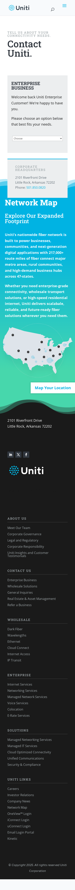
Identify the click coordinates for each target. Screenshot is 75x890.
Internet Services (19, 684)
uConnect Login (18, 826)
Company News (18, 801)
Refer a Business (19, 605)
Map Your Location (53, 387)
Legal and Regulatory (22, 540)
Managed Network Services (27, 697)
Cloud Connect (18, 648)
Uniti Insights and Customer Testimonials (28, 554)
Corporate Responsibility (25, 546)
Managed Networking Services (29, 740)
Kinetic (12, 838)
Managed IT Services (22, 746)
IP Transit (14, 660)
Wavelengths (16, 635)
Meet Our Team (18, 528)
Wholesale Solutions (22, 586)
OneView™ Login (19, 814)
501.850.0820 (36, 187)
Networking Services (22, 690)
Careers (13, 789)
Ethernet (13, 641)
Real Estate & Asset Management (31, 599)
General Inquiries (20, 592)
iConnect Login (18, 820)
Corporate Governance (24, 534)
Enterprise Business (22, 580)
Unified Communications (25, 758)
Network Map (17, 807)
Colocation (15, 709)
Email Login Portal (20, 832)
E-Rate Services (18, 715)
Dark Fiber (15, 629)
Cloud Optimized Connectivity (29, 752)
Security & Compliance (24, 764)
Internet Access (18, 654)
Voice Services (17, 703)
